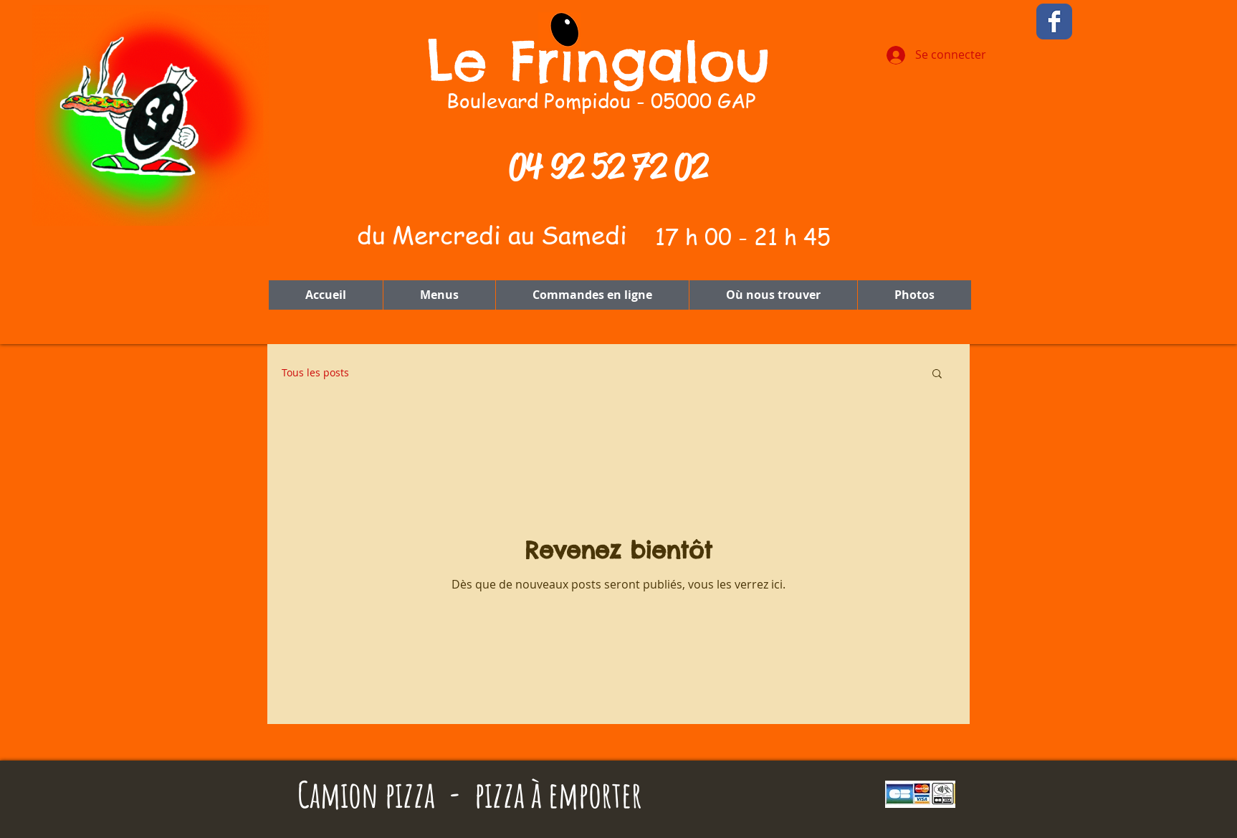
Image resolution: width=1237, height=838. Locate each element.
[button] (937, 374)
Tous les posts (315, 372)
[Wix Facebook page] (1054, 21)
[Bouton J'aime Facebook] (1139, 23)
